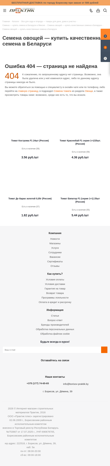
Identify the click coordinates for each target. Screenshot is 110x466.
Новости (55, 238)
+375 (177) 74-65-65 (38, 383)
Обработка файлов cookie (55, 333)
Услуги (55, 247)
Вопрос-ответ (54, 320)
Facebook (46, 368)
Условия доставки (55, 284)
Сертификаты (55, 261)
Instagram (54, 368)
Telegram (62, 368)
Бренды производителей (55, 324)
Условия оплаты (55, 279)
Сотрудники (54, 252)
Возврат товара (55, 293)
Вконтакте (38, 368)
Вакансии (55, 257)
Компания (55, 233)
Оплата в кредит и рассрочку (55, 302)
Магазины (55, 243)
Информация (55, 309)
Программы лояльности (55, 297)
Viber (70, 368)
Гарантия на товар (55, 288)
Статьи (55, 315)
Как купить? (55, 273)
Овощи (89, 91)
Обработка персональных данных (55, 329)
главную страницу (28, 91)
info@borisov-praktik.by (75, 384)
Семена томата (62, 91)
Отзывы (55, 266)
